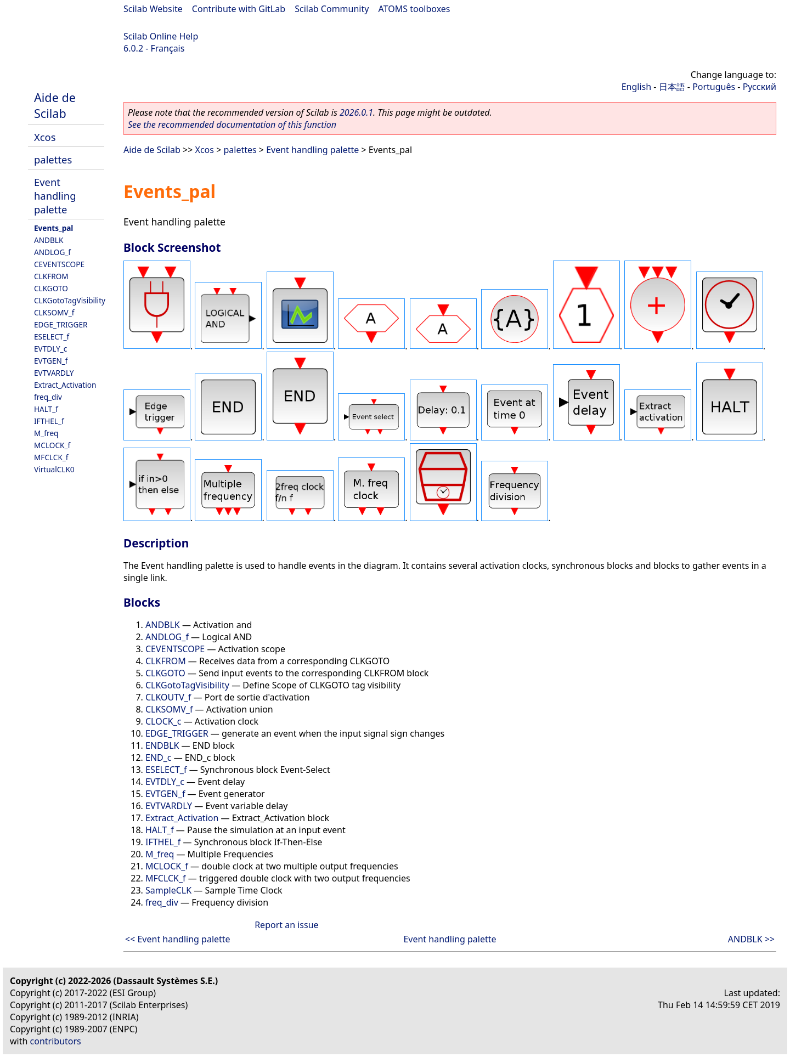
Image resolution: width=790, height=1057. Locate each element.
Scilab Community (332, 9)
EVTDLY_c (50, 348)
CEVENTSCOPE (59, 264)
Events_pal (53, 228)
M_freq (46, 433)
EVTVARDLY (54, 373)
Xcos (45, 137)
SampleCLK (168, 890)
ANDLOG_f (52, 252)
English (636, 87)
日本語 (672, 87)
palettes (53, 159)
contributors (55, 1041)
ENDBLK (162, 745)
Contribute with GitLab (238, 9)
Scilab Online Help (160, 36)
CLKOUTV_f (168, 697)
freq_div (48, 397)
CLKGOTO (51, 288)
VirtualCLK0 (54, 469)
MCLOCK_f (52, 445)
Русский (759, 87)
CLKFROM (51, 276)
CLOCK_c (163, 721)
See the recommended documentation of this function (232, 124)
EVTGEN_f (51, 360)
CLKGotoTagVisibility (69, 300)
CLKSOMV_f (54, 312)
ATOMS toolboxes (414, 9)
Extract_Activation (65, 385)
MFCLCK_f (51, 457)
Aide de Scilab (55, 105)
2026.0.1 (356, 112)
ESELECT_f (51, 336)
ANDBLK (48, 240)
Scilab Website (153, 9)
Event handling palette (55, 195)
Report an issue (286, 925)
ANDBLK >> (751, 939)
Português (713, 87)
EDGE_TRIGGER (60, 324)
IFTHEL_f (49, 421)
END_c (158, 757)
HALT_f (46, 409)
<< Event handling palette (177, 939)
